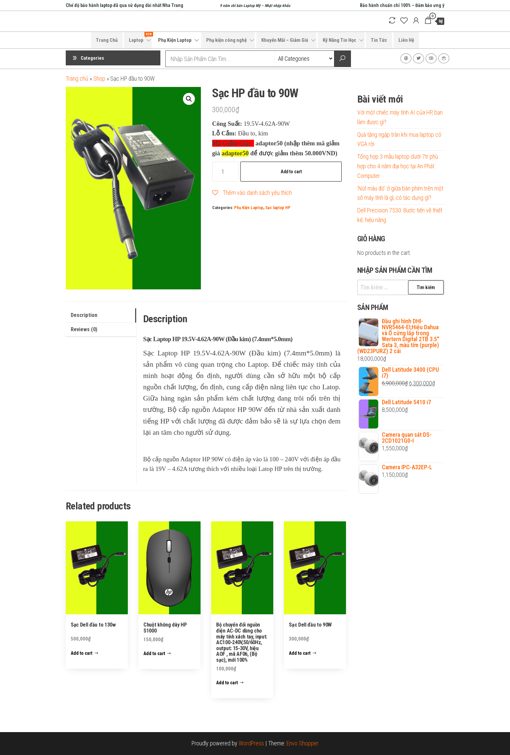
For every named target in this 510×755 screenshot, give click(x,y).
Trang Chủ (107, 40)
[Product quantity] (225, 172)
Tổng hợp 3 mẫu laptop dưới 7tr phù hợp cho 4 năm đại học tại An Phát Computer (397, 166)
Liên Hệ (406, 40)
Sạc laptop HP (278, 207)
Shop (99, 78)
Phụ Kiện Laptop (175, 40)
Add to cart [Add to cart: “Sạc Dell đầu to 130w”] (81, 653)
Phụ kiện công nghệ (226, 40)
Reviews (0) (84, 329)
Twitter (418, 58)
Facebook (405, 58)
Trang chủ (77, 78)
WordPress (251, 743)
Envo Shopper (302, 743)
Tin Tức (379, 40)
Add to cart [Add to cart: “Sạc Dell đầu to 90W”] (299, 653)
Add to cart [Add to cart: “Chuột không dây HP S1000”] (154, 653)
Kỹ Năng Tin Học (339, 40)
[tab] (101, 315)
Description (84, 315)
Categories (92, 59)
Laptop (140, 37)
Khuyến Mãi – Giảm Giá (284, 40)
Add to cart (291, 171)
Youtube (431, 58)
